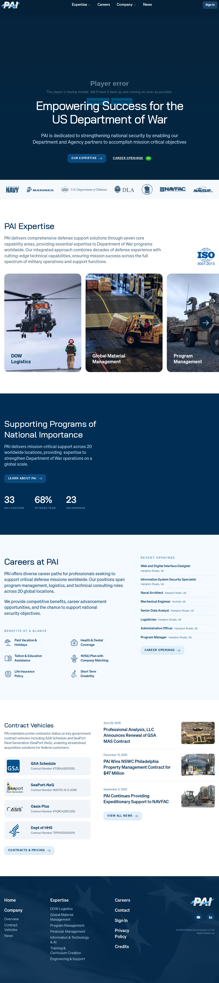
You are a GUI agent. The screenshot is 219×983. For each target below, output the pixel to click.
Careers (122, 900)
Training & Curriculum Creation (65, 951)
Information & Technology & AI (69, 940)
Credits (122, 947)
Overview (11, 919)
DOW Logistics (61, 909)
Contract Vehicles (10, 928)
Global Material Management (61, 917)
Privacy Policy (122, 934)
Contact (122, 910)
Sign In (210, 4)
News (8, 936)
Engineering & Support (67, 959)
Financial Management (67, 932)
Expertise (59, 900)
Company (13, 910)
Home (10, 900)
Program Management (67, 926)
